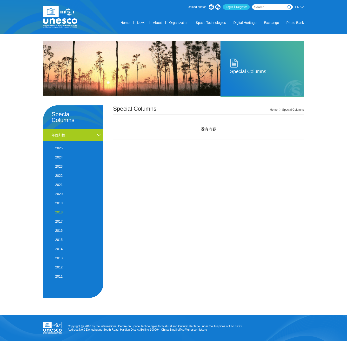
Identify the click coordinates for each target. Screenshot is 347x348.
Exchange (271, 23)
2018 (59, 212)
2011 (59, 276)
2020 (59, 194)
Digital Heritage (245, 23)
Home (124, 23)
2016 (59, 230)
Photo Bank (295, 23)
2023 (59, 166)
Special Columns (293, 109)
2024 (59, 157)
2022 (59, 175)
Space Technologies (211, 23)
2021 (59, 185)
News (141, 23)
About (157, 23)
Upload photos (197, 7)
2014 (59, 249)
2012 (59, 267)
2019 (59, 203)
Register (241, 7)
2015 (59, 240)
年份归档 (58, 135)
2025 (59, 148)
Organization (178, 23)
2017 (59, 221)
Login (229, 7)
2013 (59, 258)
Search (289, 7)
